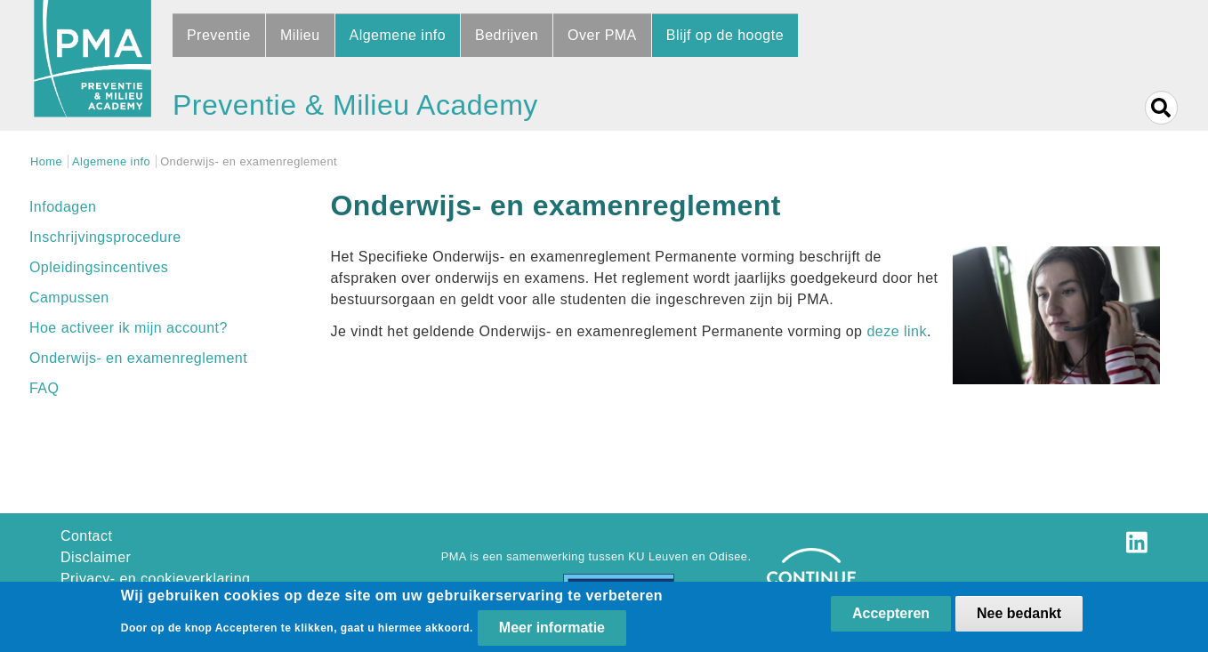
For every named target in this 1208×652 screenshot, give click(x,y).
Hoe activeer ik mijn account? (128, 327)
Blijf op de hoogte (725, 35)
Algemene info (398, 35)
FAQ (44, 388)
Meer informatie (552, 629)
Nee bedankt (1019, 615)
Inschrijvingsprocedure (105, 237)
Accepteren (891, 615)
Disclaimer (95, 557)
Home (46, 161)
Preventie (219, 35)
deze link (896, 331)
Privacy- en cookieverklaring (155, 578)
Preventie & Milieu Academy (355, 105)
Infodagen (63, 206)
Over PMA (602, 35)
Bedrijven (506, 35)
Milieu (300, 35)
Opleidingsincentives (98, 267)
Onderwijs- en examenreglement (138, 358)
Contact (86, 535)
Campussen (69, 297)
